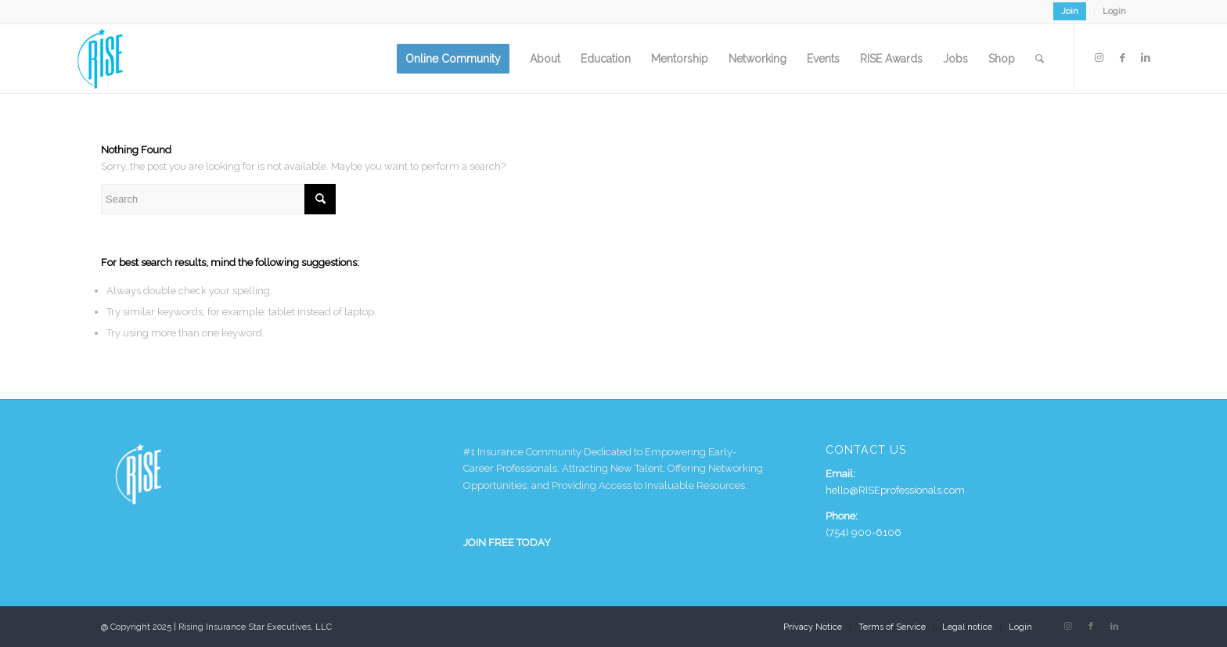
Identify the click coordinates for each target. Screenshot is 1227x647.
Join (1069, 11)
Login (1114, 11)
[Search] (1039, 58)
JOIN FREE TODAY (507, 542)
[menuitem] (1070, 12)
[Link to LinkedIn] (1145, 58)
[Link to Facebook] (1122, 58)
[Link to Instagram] (1098, 58)
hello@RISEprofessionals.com (895, 490)
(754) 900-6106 (863, 532)
